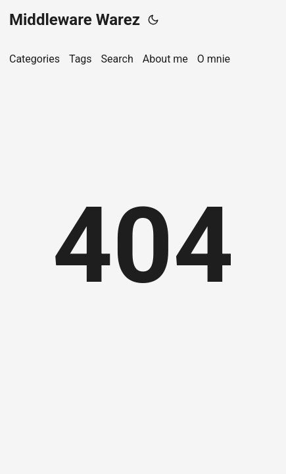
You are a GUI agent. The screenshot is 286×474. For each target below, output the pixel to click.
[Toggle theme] (153, 20)
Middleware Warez (74, 20)
